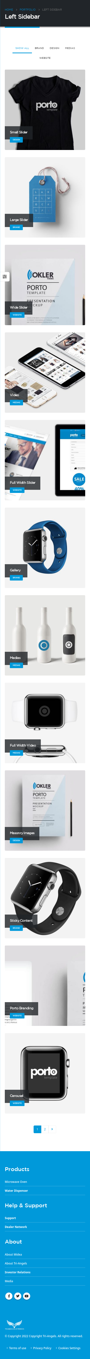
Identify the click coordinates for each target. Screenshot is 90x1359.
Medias (70, 48)
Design (54, 48)
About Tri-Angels (16, 1263)
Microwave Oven (16, 1182)
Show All (22, 48)
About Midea (13, 1254)
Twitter (17, 1296)
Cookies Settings (69, 1348)
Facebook (8, 1296)
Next (52, 1129)
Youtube (26, 1296)
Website (45, 57)
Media (9, 1281)
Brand (39, 48)
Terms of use (17, 1348)
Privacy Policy (42, 1348)
